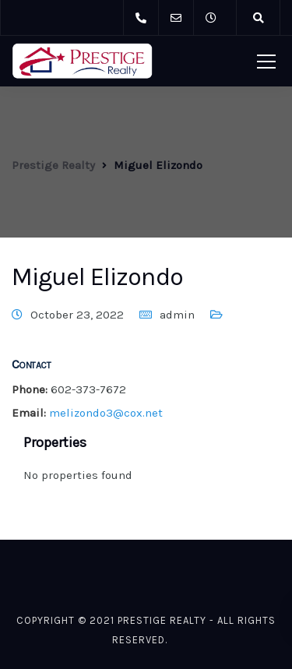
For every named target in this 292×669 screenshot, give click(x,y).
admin (177, 315)
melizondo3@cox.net (106, 413)
